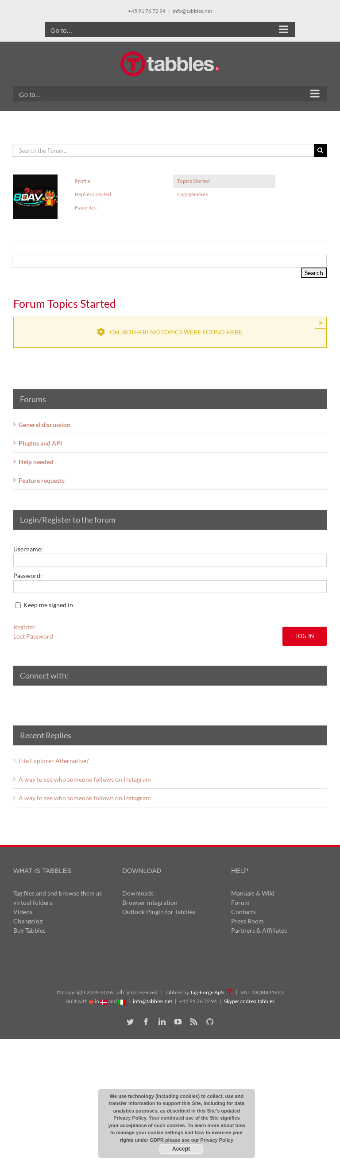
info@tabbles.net (192, 11)
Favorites (86, 207)
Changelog (27, 921)
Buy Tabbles (29, 930)
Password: (27, 575)
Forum (240, 902)
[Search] (320, 150)
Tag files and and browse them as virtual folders (57, 897)
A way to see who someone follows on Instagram (85, 779)
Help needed (36, 461)
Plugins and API (40, 443)
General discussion (44, 424)
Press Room (247, 921)
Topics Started (193, 181)
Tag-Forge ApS (207, 992)
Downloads (138, 893)
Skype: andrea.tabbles (249, 1001)
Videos (22, 911)
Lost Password (33, 636)
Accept (181, 1149)
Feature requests (42, 480)
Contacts (243, 911)
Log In (304, 636)
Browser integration (150, 902)
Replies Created (93, 194)
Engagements (192, 194)
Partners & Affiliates (259, 930)
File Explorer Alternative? (54, 760)
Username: (28, 549)
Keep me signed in (48, 605)
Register (24, 627)
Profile (82, 181)
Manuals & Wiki (252, 893)
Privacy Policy (216, 1140)
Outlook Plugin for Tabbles (158, 911)
